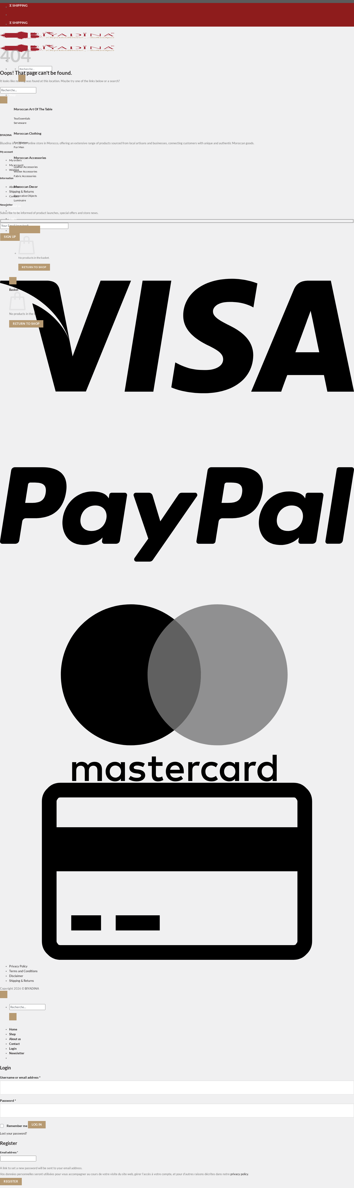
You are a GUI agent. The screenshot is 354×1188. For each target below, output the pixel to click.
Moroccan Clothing (27, 133)
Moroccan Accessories (30, 158)
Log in (37, 1124)
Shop (12, 1034)
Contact (14, 196)
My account (16, 165)
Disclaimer (16, 976)
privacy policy (239, 1174)
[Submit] (21, 78)
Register (11, 1181)
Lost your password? (13, 1133)
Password (8, 1100)
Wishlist (14, 169)
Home (13, 1029)
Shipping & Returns (21, 191)
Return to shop (34, 267)
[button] (13, 218)
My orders (15, 160)
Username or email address (20, 1077)
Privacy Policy (18, 966)
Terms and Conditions (23, 971)
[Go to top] (3, 994)
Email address (14, 1152)
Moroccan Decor (26, 187)
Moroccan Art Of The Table (33, 109)
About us (15, 206)
